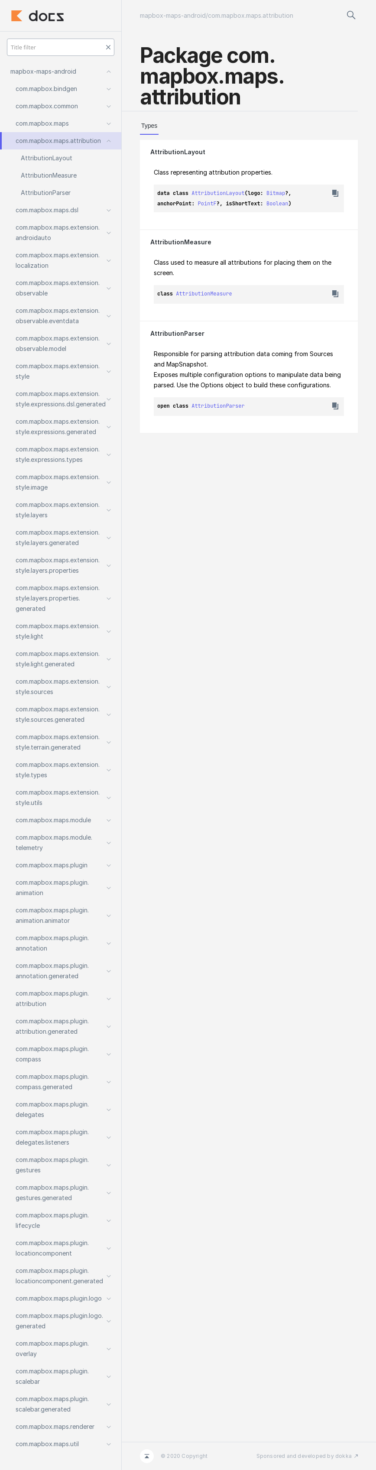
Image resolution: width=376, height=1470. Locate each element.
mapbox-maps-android (173, 15)
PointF (207, 203)
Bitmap (275, 193)
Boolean (277, 203)
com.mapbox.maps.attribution (250, 15)
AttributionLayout (177, 152)
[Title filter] (60, 47)
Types (149, 125)
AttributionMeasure (180, 242)
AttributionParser (177, 333)
